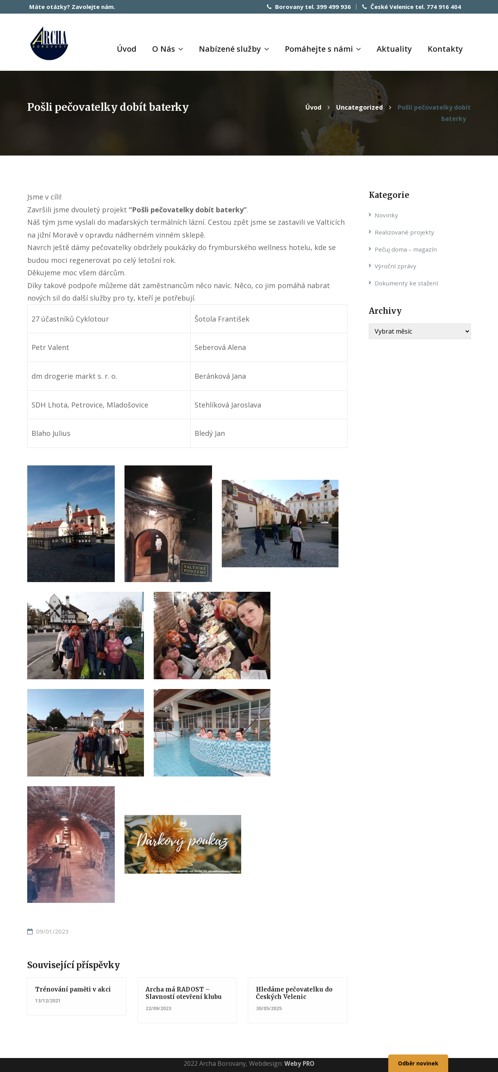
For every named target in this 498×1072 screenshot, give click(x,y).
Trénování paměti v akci (75, 988)
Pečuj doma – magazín (407, 248)
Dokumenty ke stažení (407, 282)
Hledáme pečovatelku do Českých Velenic (297, 992)
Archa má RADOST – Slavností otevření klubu (186, 992)
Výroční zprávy (396, 265)
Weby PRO (299, 1062)
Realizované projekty (405, 231)
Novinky (387, 214)
